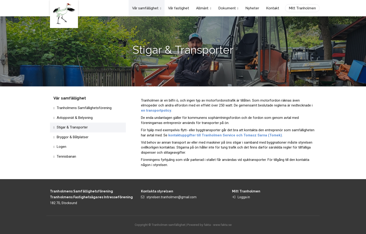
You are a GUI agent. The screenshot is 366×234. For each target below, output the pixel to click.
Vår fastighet (178, 8)
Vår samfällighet (146, 8)
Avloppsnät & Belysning (75, 118)
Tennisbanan (66, 156)
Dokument (228, 8)
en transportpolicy (156, 110)
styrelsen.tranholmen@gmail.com (172, 197)
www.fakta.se (222, 225)
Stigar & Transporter (72, 127)
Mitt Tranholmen (302, 8)
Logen (61, 147)
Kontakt (272, 8)
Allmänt (203, 8)
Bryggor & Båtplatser (72, 137)
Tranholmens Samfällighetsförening (84, 108)
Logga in (244, 197)
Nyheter (252, 8)
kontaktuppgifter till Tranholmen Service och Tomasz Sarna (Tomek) (225, 135)
